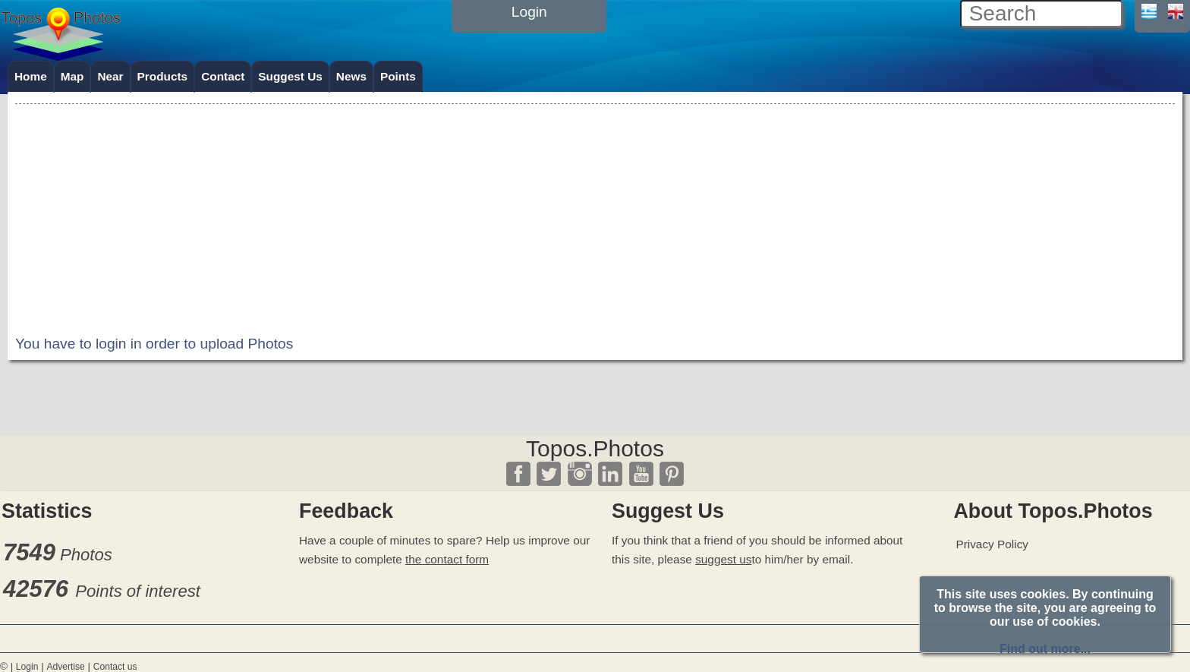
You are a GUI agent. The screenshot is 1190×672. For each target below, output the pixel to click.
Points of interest (137, 591)
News (351, 76)
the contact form (447, 559)
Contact (222, 76)
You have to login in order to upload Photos (154, 344)
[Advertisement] (595, 214)
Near (110, 76)
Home (30, 76)
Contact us (115, 666)
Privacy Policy (991, 544)
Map (72, 76)
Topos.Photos (595, 448)
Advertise (65, 666)
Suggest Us (290, 76)
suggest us (723, 559)
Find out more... (1045, 648)
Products (162, 76)
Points (398, 76)
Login (27, 666)
